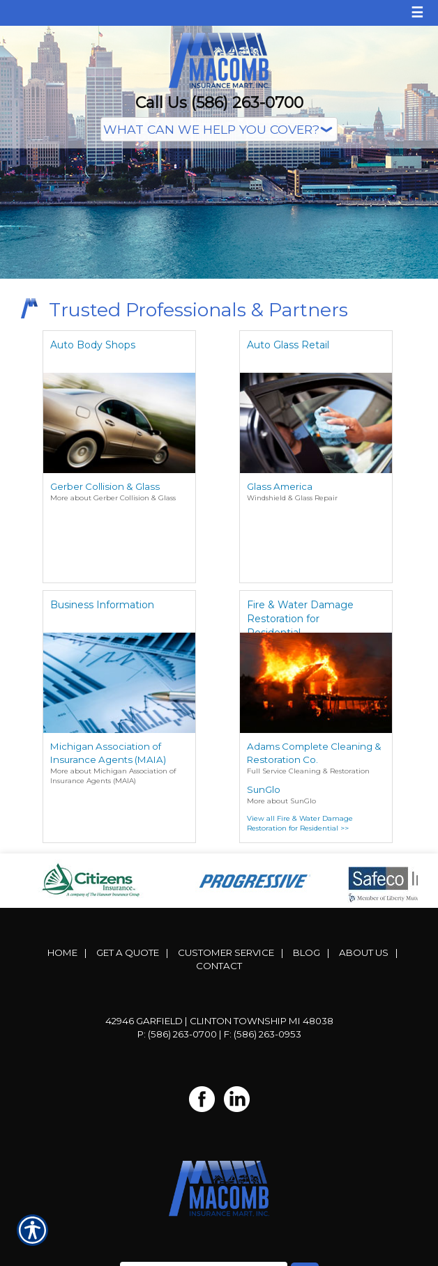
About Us (363, 952)
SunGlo (263, 789)
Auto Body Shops (92, 345)
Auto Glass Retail (288, 345)
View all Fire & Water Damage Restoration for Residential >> (300, 823)
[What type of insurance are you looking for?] (219, 129)
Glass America (279, 486)
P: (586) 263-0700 (177, 1034)
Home (62, 952)
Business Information (102, 605)
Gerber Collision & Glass (105, 486)
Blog (306, 952)
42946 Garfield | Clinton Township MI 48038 (219, 1020)
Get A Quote (127, 952)
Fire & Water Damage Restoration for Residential (300, 616)
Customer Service (226, 952)
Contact (219, 965)
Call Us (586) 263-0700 (219, 102)
